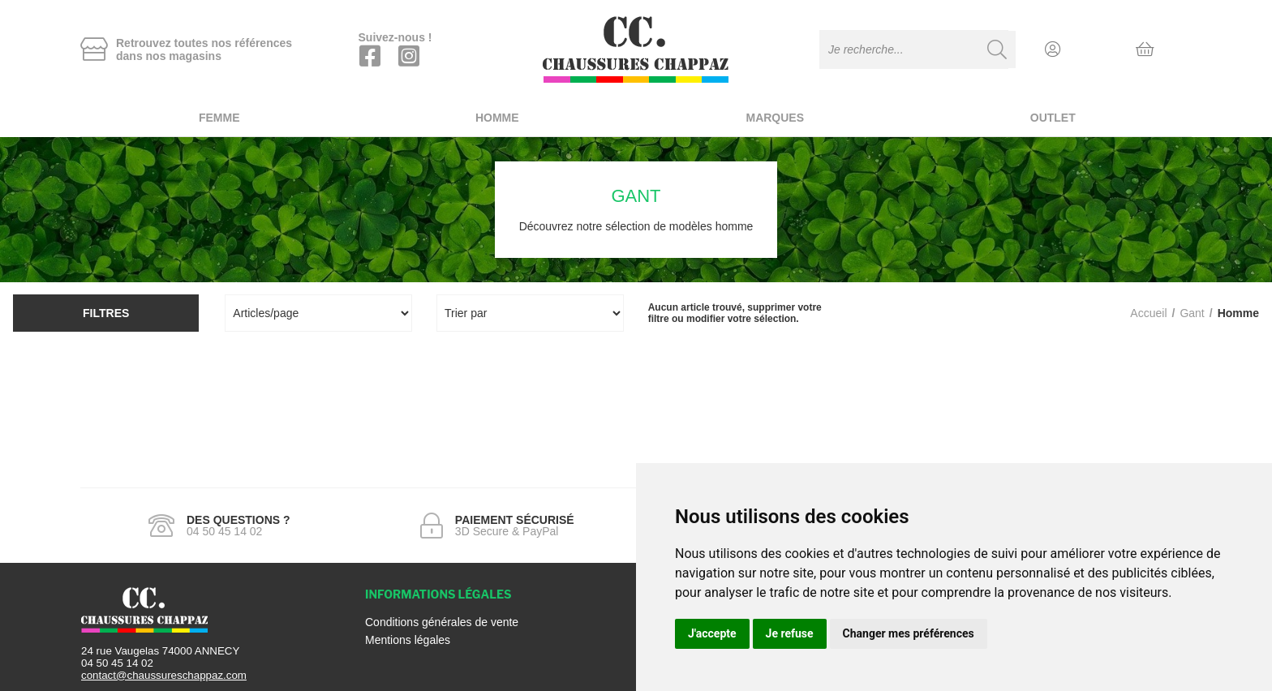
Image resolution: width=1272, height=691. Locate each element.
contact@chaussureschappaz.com (164, 675)
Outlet (1053, 117)
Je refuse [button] (790, 633)
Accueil (1148, 313)
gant (1192, 313)
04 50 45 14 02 (117, 663)
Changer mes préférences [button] (908, 633)
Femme (219, 117)
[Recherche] (997, 49)
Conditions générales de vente (441, 622)
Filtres (106, 313)
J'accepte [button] (712, 633)
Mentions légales (407, 639)
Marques (775, 117)
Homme (497, 117)
